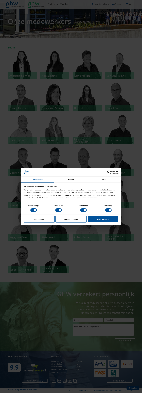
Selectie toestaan (71, 219)
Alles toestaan (103, 219)
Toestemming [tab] (37, 179)
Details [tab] (71, 179)
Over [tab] (104, 179)
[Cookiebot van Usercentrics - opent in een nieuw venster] (108, 172)
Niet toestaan (39, 219)
